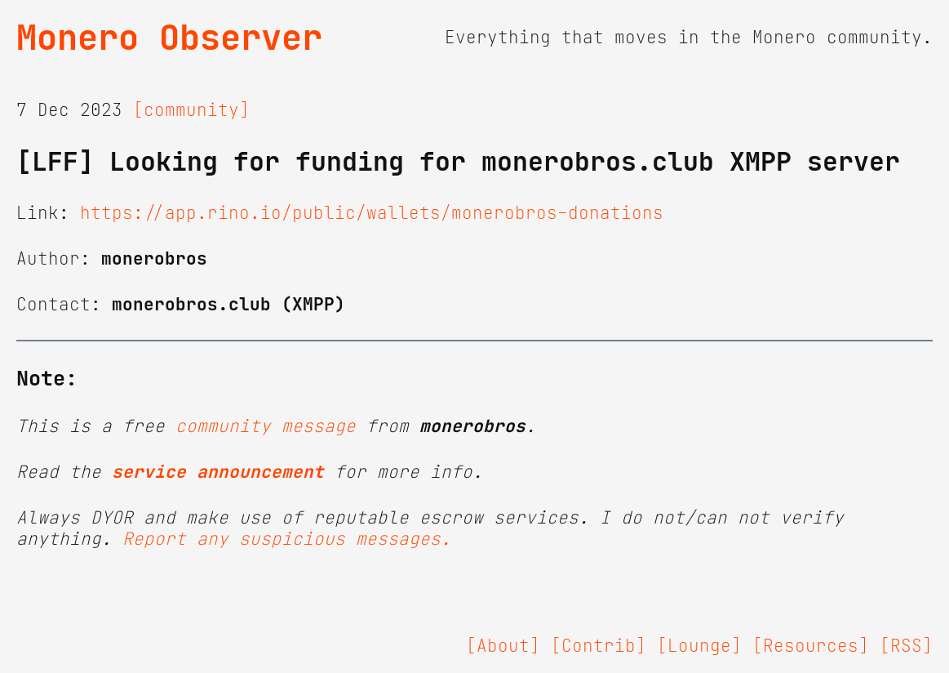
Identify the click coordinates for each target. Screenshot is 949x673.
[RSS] (906, 646)
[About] (503, 646)
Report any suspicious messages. (286, 539)
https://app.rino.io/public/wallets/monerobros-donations (371, 213)
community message (265, 426)
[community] (191, 110)
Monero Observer (169, 37)
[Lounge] (699, 646)
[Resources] (810, 646)
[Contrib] (598, 646)
